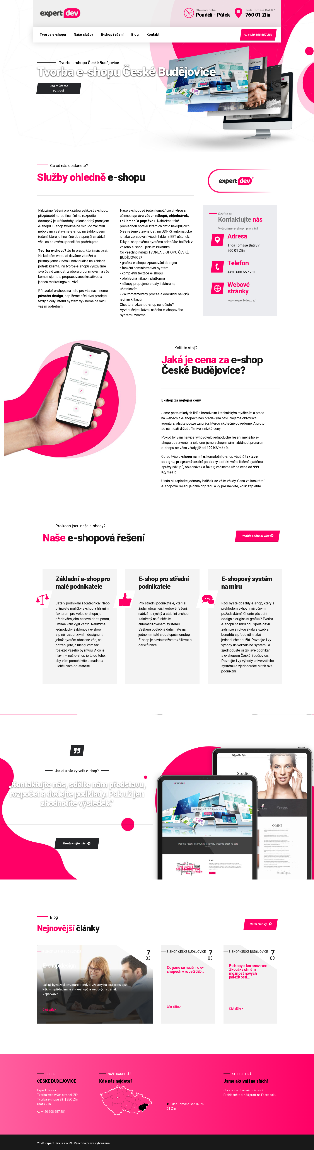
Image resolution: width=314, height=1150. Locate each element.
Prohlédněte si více (257, 536)
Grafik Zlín (44, 1104)
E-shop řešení (112, 34)
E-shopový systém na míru (246, 582)
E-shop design (59, 966)
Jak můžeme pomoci (59, 88)
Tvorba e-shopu (53, 34)
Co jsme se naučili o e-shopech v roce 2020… (185, 970)
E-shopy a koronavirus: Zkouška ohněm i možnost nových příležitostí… (248, 972)
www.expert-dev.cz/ (241, 300)
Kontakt (153, 34)
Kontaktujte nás (77, 843)
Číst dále (49, 1009)
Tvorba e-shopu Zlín (51, 1099)
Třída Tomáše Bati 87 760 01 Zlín (186, 1106)
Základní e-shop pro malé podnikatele (83, 582)
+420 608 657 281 (258, 34)
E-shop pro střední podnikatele (163, 582)
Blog (135, 34)
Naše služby (83, 34)
